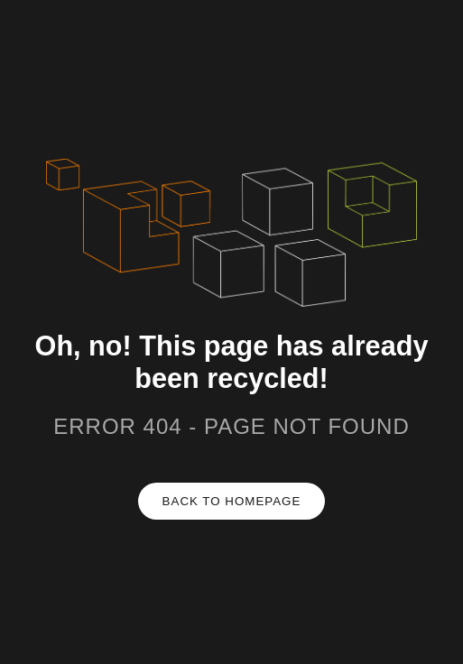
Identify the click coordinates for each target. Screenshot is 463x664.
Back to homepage (231, 501)
